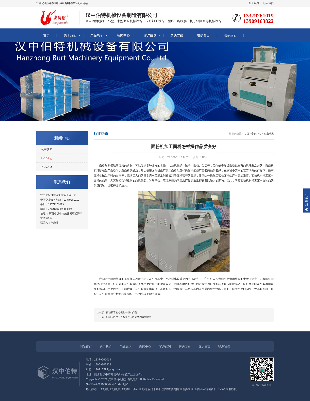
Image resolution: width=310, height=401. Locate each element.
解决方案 (176, 35)
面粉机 (104, 389)
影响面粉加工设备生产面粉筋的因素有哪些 (128, 317)
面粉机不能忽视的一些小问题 (121, 312)
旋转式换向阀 (170, 389)
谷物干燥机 (155, 389)
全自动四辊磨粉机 (205, 389)
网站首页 (86, 346)
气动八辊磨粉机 (227, 389)
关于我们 (254, 3)
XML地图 (123, 384)
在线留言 (203, 35)
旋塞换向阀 (187, 389)
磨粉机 (143, 389)
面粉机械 (115, 389)
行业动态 (46, 158)
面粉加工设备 (129, 389)
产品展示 (96, 35)
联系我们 (268, 3)
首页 (46, 35)
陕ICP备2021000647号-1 (101, 384)
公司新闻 (46, 149)
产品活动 (46, 167)
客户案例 (150, 35)
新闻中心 (123, 35)
